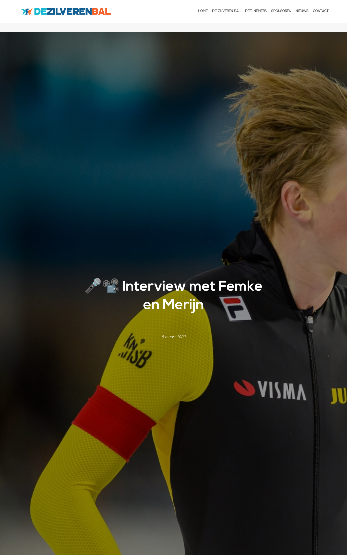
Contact (321, 11)
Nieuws (302, 11)
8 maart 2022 (174, 337)
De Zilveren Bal (226, 11)
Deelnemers (256, 11)
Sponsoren (281, 11)
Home (203, 11)
